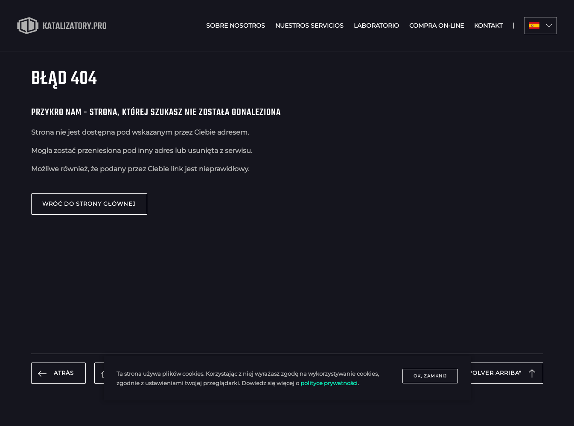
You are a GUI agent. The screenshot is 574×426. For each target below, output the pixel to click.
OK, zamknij (430, 376)
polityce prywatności (329, 383)
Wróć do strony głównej (89, 204)
